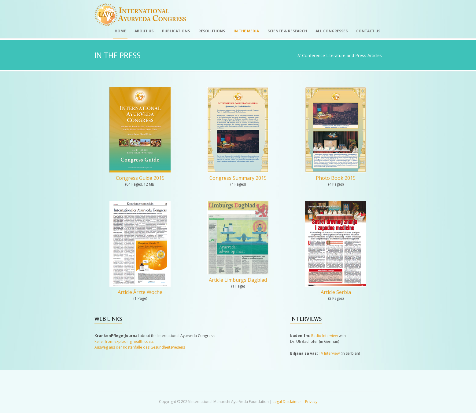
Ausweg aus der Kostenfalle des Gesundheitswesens (139, 347)
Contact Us (368, 31)
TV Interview (329, 353)
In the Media (246, 31)
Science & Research (287, 31)
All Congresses (331, 31)
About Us (144, 31)
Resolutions (211, 31)
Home (120, 31)
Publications (176, 31)
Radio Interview (324, 335)
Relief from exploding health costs (123, 341)
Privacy (311, 401)
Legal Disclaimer (287, 401)
